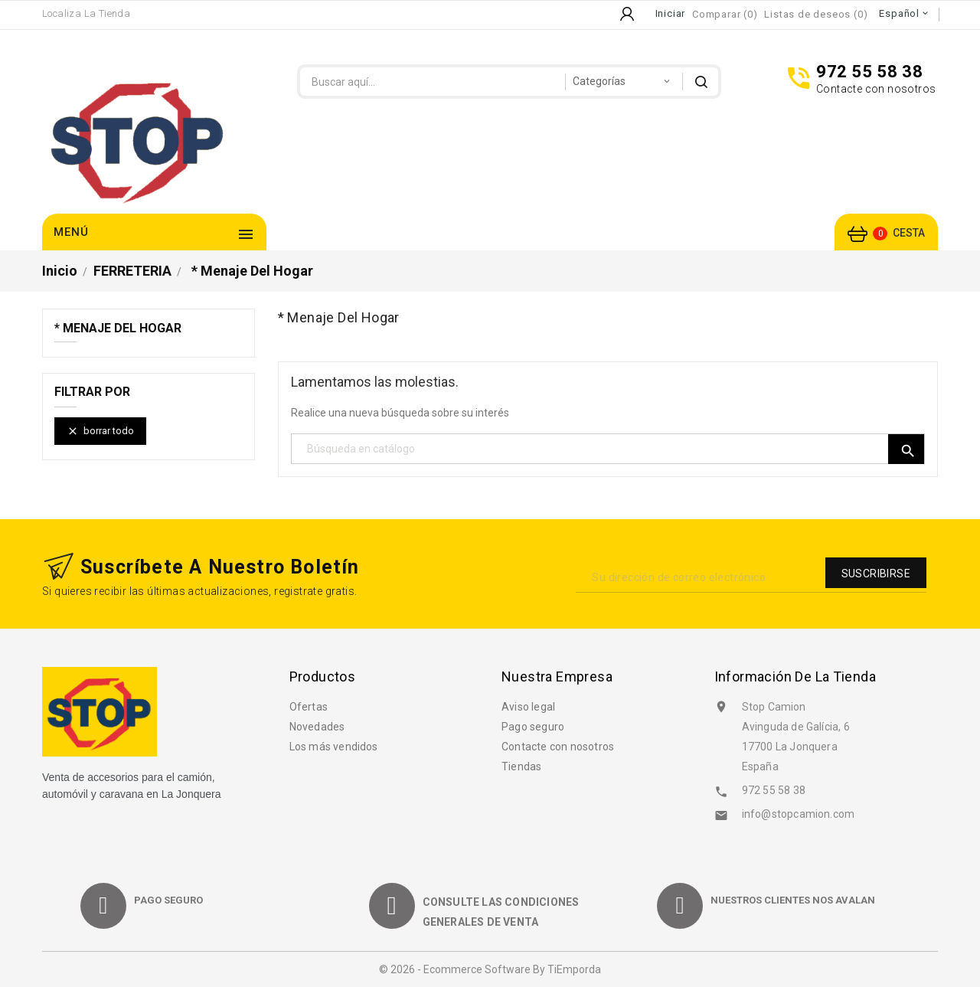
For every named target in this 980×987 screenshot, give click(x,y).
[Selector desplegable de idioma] (904, 14)
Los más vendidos (333, 746)
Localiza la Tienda (86, 13)
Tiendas (521, 766)
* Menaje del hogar (117, 328)
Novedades (317, 727)
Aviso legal (528, 707)
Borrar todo (100, 431)
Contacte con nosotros (557, 746)
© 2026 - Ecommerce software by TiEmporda (490, 969)
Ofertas (308, 707)
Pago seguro (532, 727)
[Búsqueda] (608, 448)
